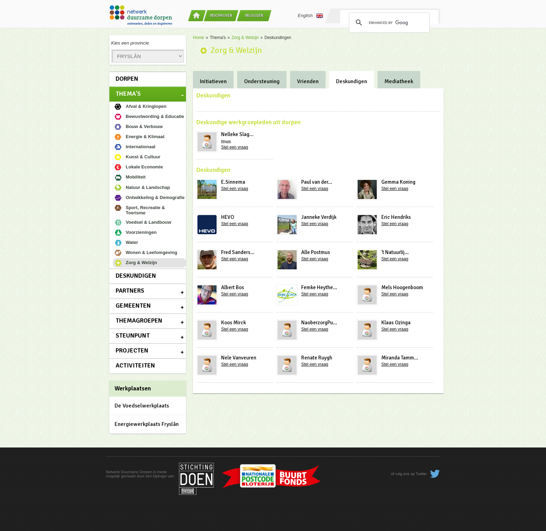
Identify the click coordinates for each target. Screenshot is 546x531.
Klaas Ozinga (396, 322)
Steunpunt (133, 335)
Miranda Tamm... (399, 358)
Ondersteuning (262, 81)
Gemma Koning (398, 182)
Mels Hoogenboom (402, 287)
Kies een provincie (130, 43)
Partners (130, 290)
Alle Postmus (315, 252)
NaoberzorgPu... (319, 322)
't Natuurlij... (395, 252)
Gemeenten (133, 305)
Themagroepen (139, 320)
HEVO (227, 217)
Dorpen (127, 78)
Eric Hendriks (396, 217)
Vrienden (308, 81)
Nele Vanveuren (238, 358)
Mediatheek (398, 81)
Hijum (226, 141)
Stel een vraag (234, 147)
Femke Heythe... (319, 287)
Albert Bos (232, 287)
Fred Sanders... (238, 252)
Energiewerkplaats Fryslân (147, 424)
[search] (388, 22)
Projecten (132, 350)
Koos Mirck (233, 322)
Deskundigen (136, 275)
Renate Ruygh (316, 358)
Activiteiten (135, 365)
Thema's (128, 93)
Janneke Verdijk (318, 217)
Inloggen (254, 15)
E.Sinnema (233, 182)
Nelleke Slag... (237, 134)
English (310, 15)
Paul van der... (316, 182)
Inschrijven (221, 15)
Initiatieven (213, 81)
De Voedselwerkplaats (142, 405)
